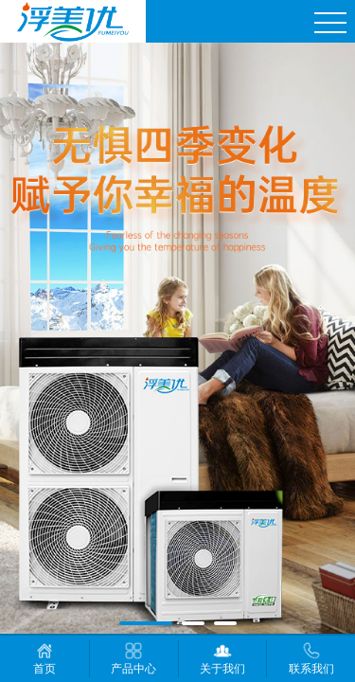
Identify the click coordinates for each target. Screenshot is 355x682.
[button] (145, 623)
